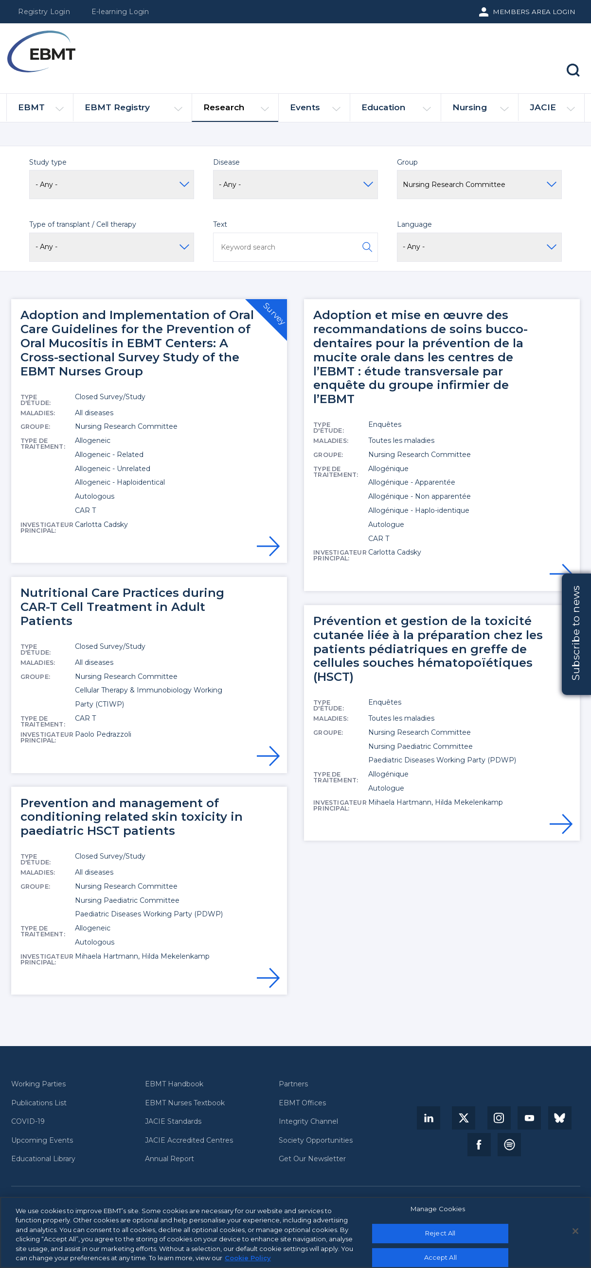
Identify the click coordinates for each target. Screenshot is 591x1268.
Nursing (480, 111)
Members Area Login (534, 12)
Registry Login (44, 11)
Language (414, 224)
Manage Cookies (438, 1209)
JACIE (552, 111)
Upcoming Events (42, 1140)
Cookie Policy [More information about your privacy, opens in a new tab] (248, 1258)
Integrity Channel (308, 1121)
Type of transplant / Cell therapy (82, 224)
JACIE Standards (173, 1121)
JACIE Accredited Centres (189, 1140)
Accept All (440, 1257)
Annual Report (169, 1159)
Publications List (39, 1103)
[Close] (575, 1231)
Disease (226, 162)
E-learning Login (120, 11)
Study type (48, 162)
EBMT (41, 111)
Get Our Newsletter (312, 1159)
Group (407, 162)
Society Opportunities (316, 1140)
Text (220, 224)
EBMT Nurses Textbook (185, 1103)
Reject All (440, 1233)
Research (236, 111)
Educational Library (43, 1159)
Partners (293, 1084)
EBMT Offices (302, 1103)
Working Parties (38, 1084)
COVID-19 (28, 1121)
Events (315, 111)
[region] (295, 1232)
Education (396, 111)
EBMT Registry (133, 111)
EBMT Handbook (174, 1084)
